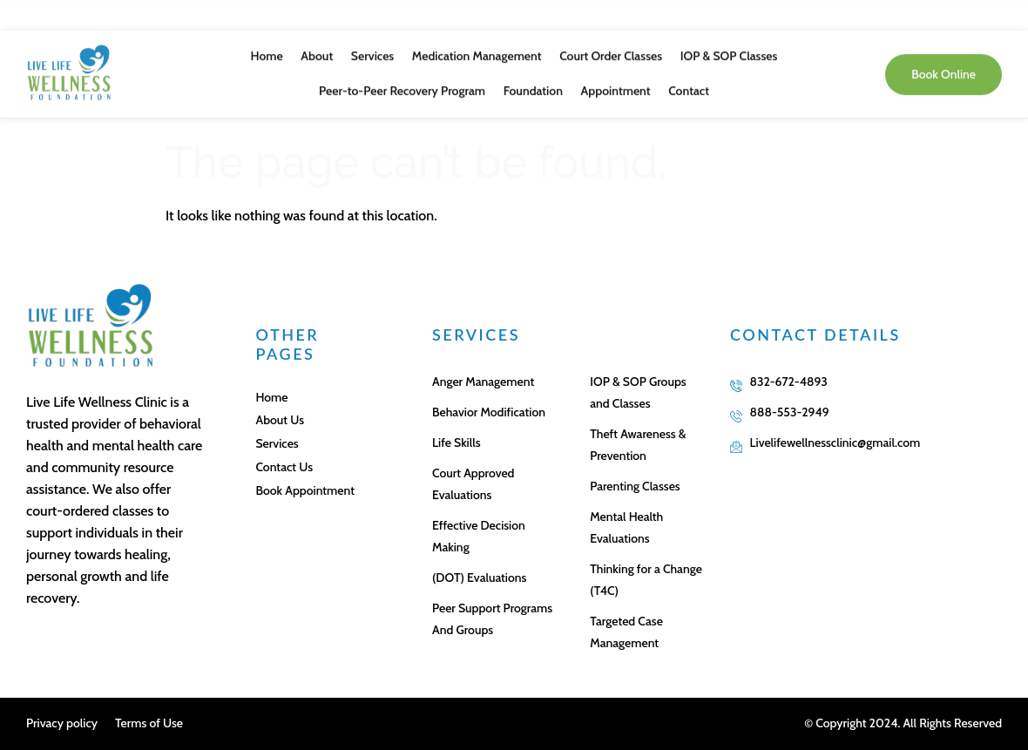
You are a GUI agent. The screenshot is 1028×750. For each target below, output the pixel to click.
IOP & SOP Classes (727, 46)
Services (372, 46)
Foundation (533, 81)
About (317, 46)
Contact (687, 81)
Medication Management (477, 46)
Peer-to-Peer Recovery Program (403, 81)
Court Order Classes (609, 46)
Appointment (615, 81)
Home (268, 46)
